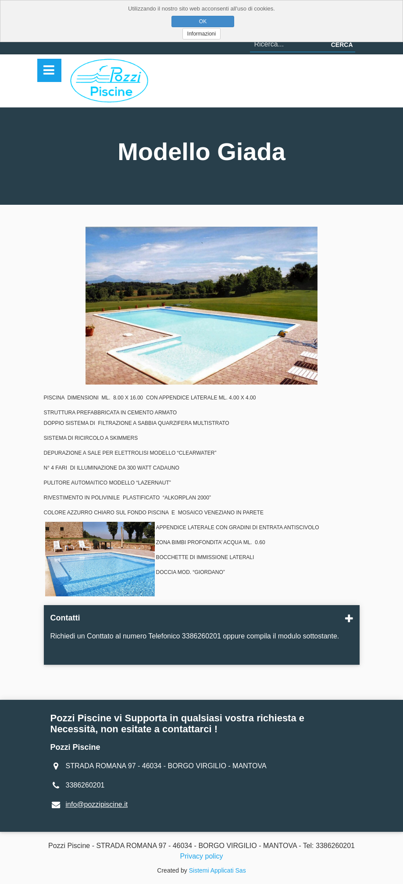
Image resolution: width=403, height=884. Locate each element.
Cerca (342, 44)
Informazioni (201, 34)
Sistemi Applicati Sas (217, 870)
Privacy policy (201, 856)
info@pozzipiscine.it (97, 804)
